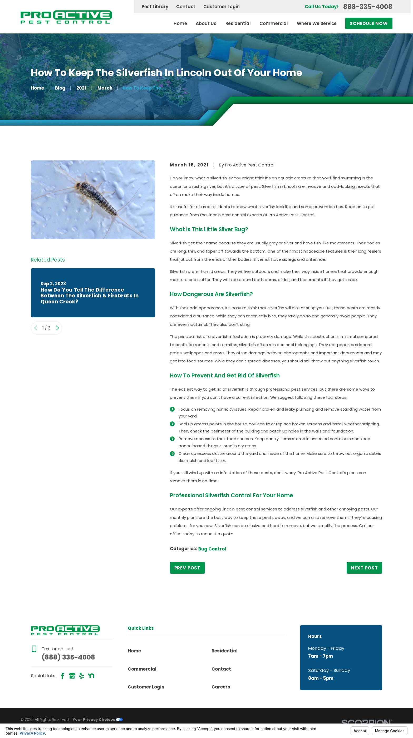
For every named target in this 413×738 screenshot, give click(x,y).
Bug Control (212, 549)
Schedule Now (369, 23)
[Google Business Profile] (72, 676)
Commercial (142, 669)
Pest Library (155, 6)
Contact (185, 6)
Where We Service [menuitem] (317, 23)
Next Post (364, 568)
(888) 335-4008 (68, 657)
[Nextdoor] (91, 676)
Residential (225, 651)
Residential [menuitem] (238, 23)
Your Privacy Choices (98, 719)
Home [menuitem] (180, 23)
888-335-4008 (367, 6)
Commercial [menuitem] (273, 23)
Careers (221, 687)
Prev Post (187, 568)
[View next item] (57, 328)
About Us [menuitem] (206, 23)
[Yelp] (81, 676)
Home (134, 651)
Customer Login (221, 6)
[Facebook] (63, 676)
